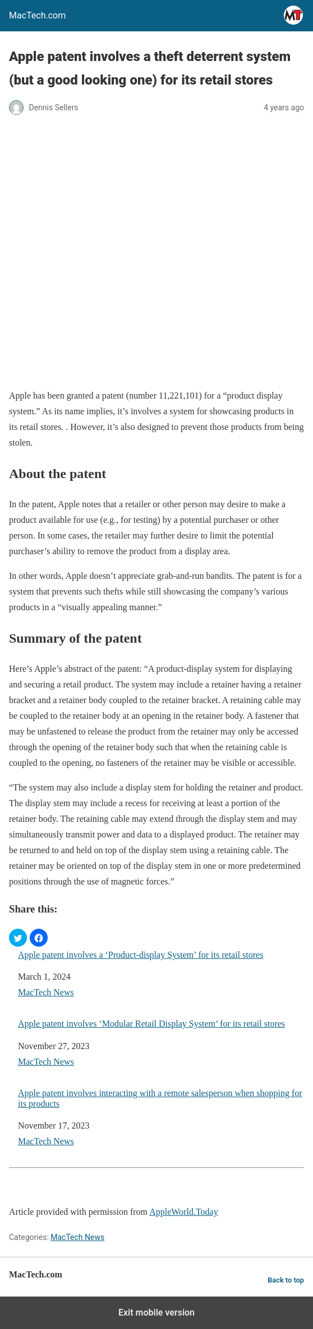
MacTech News (46, 992)
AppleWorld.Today (183, 1211)
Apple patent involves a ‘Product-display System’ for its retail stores (140, 955)
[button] (18, 938)
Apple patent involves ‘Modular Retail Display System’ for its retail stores (151, 1023)
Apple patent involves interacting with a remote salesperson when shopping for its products (160, 1098)
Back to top (286, 1280)
